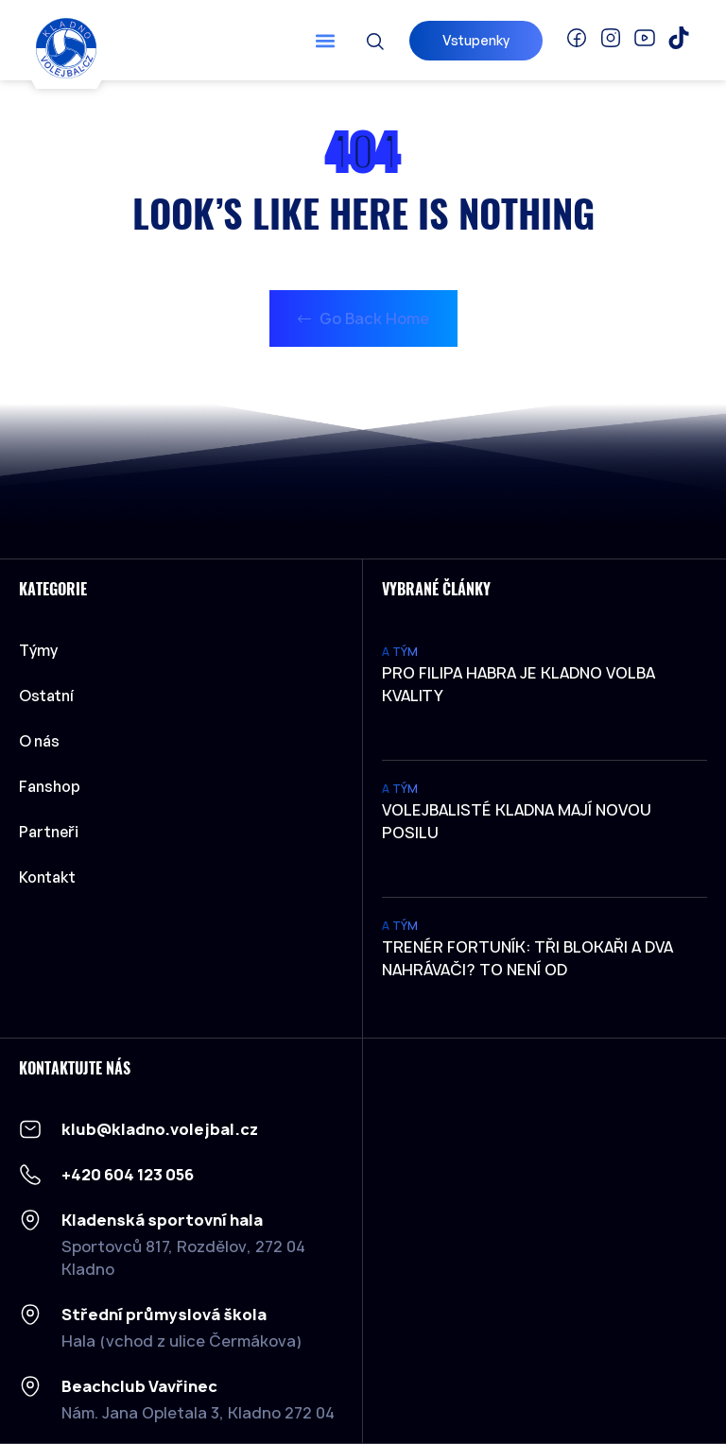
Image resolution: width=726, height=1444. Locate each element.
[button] (325, 40)
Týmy (43, 650)
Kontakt (47, 877)
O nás (39, 740)
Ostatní (51, 695)
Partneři (48, 831)
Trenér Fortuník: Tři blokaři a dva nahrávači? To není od (527, 958)
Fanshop (49, 786)
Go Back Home (363, 318)
